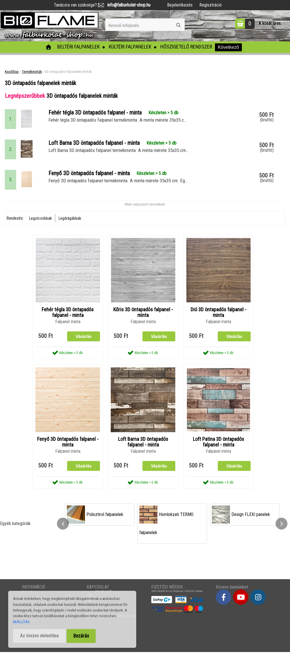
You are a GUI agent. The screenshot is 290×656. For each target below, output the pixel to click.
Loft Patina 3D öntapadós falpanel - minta (218, 446)
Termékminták (32, 71)
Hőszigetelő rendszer (186, 47)
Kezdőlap (12, 71)
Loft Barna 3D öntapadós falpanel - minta (143, 446)
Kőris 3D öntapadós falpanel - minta (143, 316)
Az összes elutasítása (39, 635)
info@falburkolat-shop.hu (127, 5)
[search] (178, 25)
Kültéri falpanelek (130, 47)
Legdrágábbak (70, 221)
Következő (228, 47)
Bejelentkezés (180, 5)
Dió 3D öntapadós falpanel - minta (218, 316)
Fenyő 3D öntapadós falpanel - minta (68, 446)
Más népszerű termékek (145, 208)
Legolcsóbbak (40, 221)
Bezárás (81, 636)
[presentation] (63, 528)
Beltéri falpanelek (78, 47)
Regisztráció (210, 5)
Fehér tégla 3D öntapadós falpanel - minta (68, 316)
